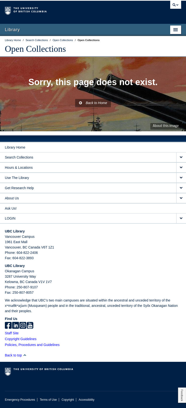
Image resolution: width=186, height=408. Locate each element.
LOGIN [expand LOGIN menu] (10, 218)
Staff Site (12, 333)
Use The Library (17, 178)
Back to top (16, 355)
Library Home (15, 147)
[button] (25, 355)
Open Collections (35, 49)
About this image (166, 126)
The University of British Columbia (66, 10)
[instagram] (22, 325)
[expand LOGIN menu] (181, 218)
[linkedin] (15, 325)
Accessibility (86, 399)
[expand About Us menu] (181, 198)
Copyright (68, 399)
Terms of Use (48, 399)
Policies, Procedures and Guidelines (32, 345)
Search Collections (19, 157)
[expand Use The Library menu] (181, 178)
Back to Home (93, 103)
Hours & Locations (19, 167)
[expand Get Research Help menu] (181, 188)
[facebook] (8, 325)
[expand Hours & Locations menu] (181, 168)
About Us (12, 198)
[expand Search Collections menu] (181, 157)
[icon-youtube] (30, 325)
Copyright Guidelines (20, 339)
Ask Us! (11, 208)
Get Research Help (19, 188)
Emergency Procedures (20, 399)
